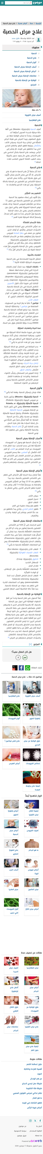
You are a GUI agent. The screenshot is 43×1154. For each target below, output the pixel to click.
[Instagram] (30, 1121)
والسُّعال (37, 145)
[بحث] (30, 2)
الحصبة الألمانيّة (16, 410)
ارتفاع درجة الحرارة (31, 363)
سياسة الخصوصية (20, 1131)
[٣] (5, 391)
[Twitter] (35, 1121)
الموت (39, 1074)
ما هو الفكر (37, 1098)
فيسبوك (21, 667)
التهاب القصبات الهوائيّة (28, 552)
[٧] (8, 637)
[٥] (36, 491)
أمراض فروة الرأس (34, 1107)
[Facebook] (40, 1121)
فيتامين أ (23, 306)
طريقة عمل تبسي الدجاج (32, 1083)
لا (18, 657)
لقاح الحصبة (16, 426)
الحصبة (33, 129)
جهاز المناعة (19, 233)
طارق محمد (16, 38)
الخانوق (35, 559)
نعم (24, 657)
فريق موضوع (21, 1135)
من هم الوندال (36, 1079)
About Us (38, 1135)
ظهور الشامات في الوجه (32, 1103)
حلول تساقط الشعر (34, 1064)
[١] (35, 161)
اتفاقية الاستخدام (36, 1131)
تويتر (15, 667)
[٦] (7, 544)
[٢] (36, 187)
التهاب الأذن (33, 300)
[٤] (40, 465)
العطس (24, 452)
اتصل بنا (39, 1126)
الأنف (13, 449)
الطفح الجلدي (27, 509)
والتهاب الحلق (25, 370)
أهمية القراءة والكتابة (33, 1069)
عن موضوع (22, 1126)
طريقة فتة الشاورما (34, 1088)
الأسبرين (10, 283)
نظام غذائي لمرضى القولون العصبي (27, 1093)
